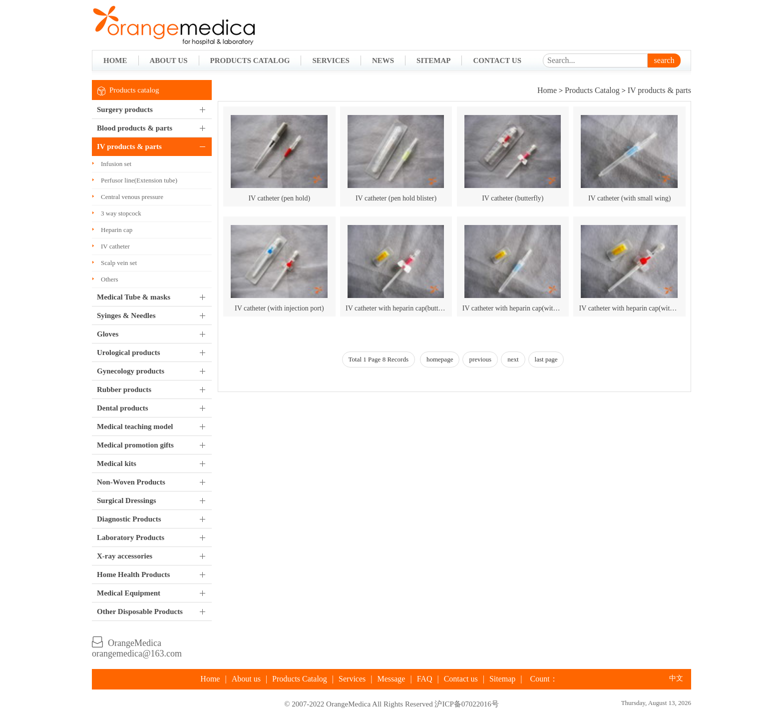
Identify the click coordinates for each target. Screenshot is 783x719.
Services (331, 60)
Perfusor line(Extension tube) (139, 180)
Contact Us (497, 60)
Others (109, 279)
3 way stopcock (121, 213)
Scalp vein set (119, 262)
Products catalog (134, 90)
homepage (439, 359)
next (512, 359)
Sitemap (433, 60)
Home (115, 60)
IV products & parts (659, 90)
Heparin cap (116, 230)
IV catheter (115, 246)
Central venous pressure (132, 196)
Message (391, 678)
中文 (676, 678)
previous (480, 359)
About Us (169, 60)
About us (246, 678)
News (383, 60)
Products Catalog (250, 60)
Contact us (461, 678)
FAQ (424, 678)
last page (546, 359)
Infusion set (116, 164)
